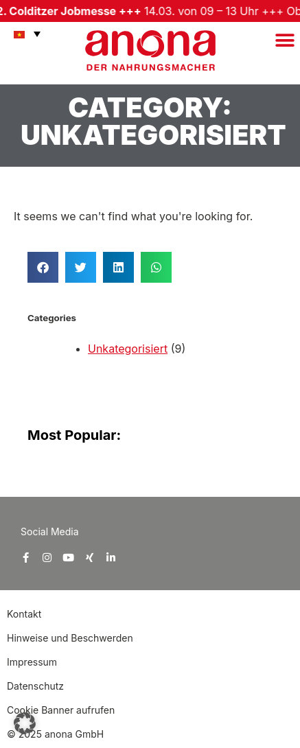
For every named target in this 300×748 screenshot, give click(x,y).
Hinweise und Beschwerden (70, 638)
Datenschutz (35, 686)
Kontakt (25, 614)
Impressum (32, 662)
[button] (284, 40)
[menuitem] (23, 34)
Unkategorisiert (128, 348)
